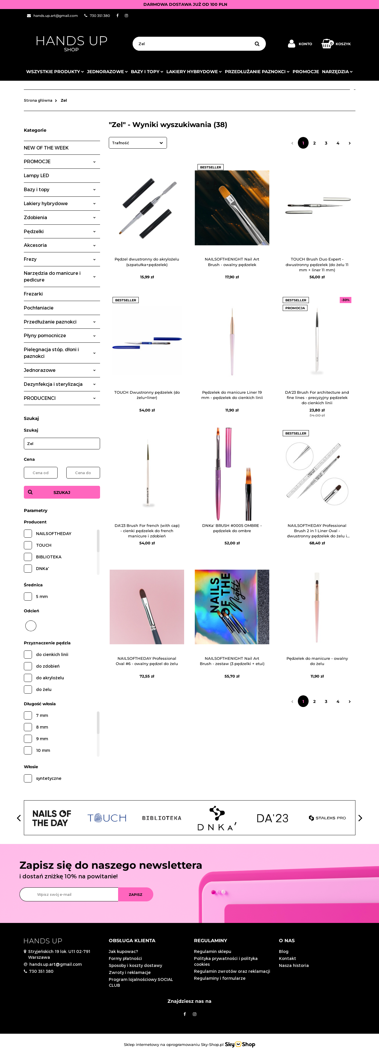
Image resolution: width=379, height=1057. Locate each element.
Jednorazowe (60, 370)
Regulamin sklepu (212, 951)
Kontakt (287, 958)
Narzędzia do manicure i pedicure (60, 276)
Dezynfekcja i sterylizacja (60, 384)
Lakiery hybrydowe (194, 71)
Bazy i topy (147, 71)
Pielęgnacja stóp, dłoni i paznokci (60, 353)
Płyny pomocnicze (60, 335)
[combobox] (138, 143)
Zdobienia (60, 217)
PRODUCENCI (60, 398)
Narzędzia (337, 71)
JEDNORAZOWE (107, 71)
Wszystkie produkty (55, 71)
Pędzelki (60, 231)
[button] (147, 941)
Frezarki (33, 293)
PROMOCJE (306, 71)
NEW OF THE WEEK (46, 147)
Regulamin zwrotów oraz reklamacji (232, 971)
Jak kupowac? (123, 951)
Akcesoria (60, 245)
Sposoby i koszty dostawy (135, 965)
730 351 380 (41, 971)
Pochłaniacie (39, 307)
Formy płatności (125, 958)
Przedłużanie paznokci (257, 71)
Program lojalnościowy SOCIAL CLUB (141, 982)
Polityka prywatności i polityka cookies (226, 961)
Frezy (60, 259)
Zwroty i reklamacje (130, 972)
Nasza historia (294, 965)
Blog (284, 951)
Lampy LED (36, 175)
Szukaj (62, 492)
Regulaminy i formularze (219, 978)
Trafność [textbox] (120, 142)
